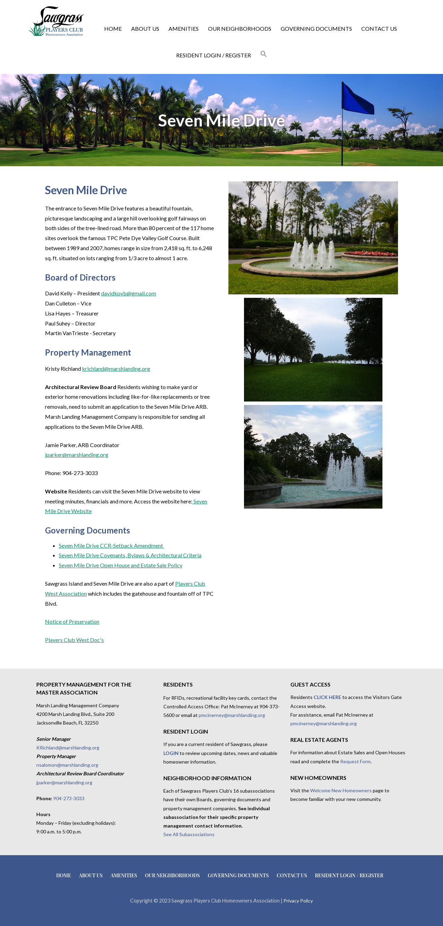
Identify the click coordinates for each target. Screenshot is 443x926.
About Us (145, 28)
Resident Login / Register (213, 55)
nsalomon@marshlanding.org (67, 765)
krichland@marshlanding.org (116, 368)
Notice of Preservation (72, 621)
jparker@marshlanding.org (76, 454)
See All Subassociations (189, 834)
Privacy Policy (298, 901)
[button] (263, 54)
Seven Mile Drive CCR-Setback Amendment (111, 545)
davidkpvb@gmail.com (128, 293)
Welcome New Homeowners (341, 790)
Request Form (355, 761)
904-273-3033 (68, 798)
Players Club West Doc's (74, 639)
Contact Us (379, 28)
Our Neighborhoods (239, 28)
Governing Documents (316, 28)
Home (113, 28)
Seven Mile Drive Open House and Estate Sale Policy (120, 565)
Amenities (184, 28)
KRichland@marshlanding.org (67, 747)
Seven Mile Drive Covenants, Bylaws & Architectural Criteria (130, 555)
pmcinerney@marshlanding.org (232, 715)
